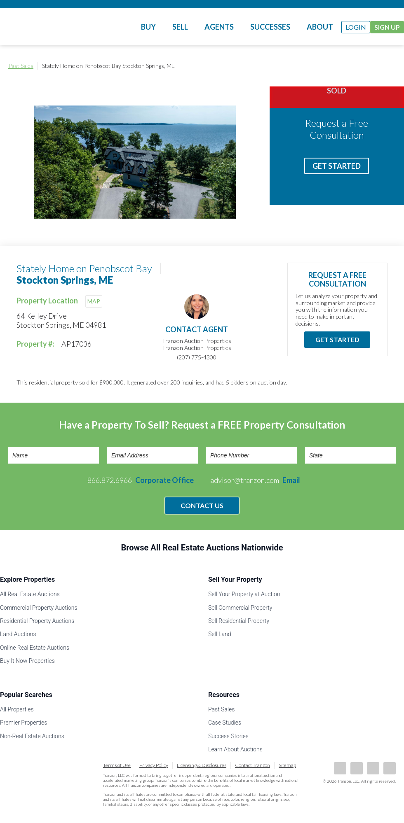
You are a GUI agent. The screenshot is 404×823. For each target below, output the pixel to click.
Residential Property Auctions (37, 621)
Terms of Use (117, 765)
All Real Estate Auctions (30, 594)
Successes (270, 26)
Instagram (389, 768)
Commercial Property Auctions (39, 607)
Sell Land (219, 634)
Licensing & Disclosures (201, 765)
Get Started (336, 165)
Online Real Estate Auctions (34, 647)
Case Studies (224, 722)
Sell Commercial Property (240, 607)
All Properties (17, 709)
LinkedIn (356, 768)
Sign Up (387, 27)
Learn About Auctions (235, 749)
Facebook (340, 768)
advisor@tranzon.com (255, 480)
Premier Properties (23, 722)
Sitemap (287, 765)
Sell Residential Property (238, 621)
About (320, 26)
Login (355, 27)
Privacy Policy (153, 765)
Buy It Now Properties (27, 660)
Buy (148, 26)
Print (387, 66)
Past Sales (20, 65)
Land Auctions (18, 634)
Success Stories (228, 736)
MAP (93, 301)
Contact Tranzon (252, 765)
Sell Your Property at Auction (244, 594)
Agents (219, 26)
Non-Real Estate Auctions (32, 736)
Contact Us (202, 505)
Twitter (373, 768)
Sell (180, 26)
